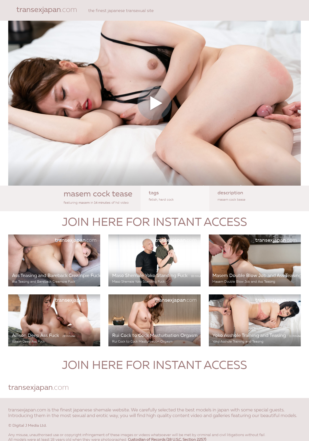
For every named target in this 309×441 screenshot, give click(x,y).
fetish (153, 199)
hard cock (166, 199)
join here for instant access (154, 223)
